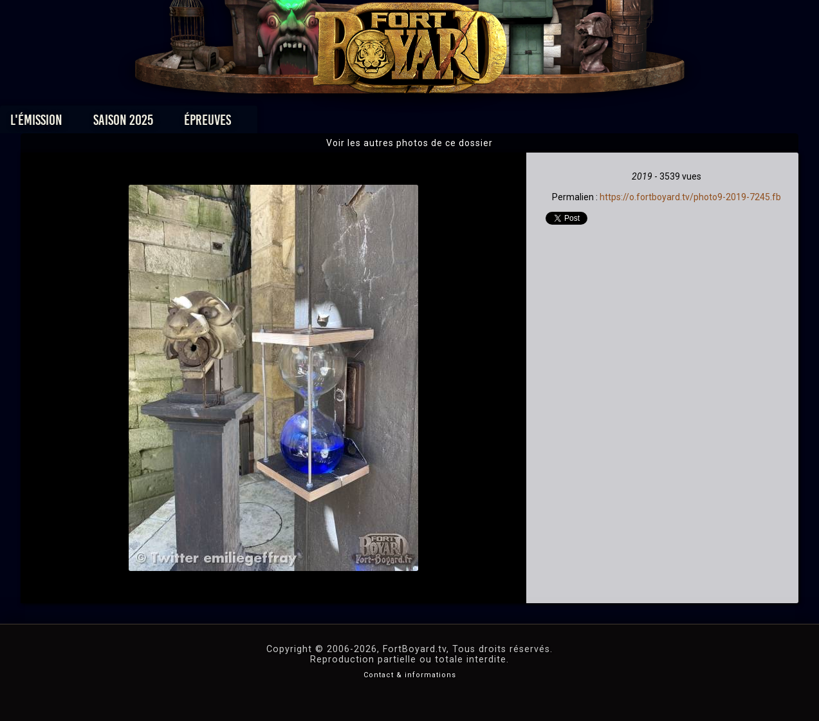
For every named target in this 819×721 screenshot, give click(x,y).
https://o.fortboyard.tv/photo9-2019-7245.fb (690, 197)
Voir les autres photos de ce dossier (409, 143)
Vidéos (429, 123)
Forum (567, 123)
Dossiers (498, 123)
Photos (364, 123)
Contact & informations (409, 675)
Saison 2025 (208, 123)
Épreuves (292, 123)
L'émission (121, 123)
